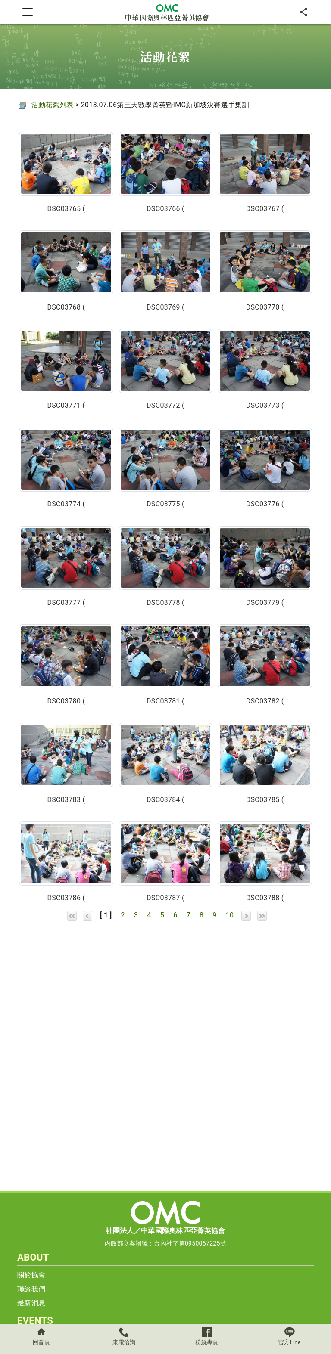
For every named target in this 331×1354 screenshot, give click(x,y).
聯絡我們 (31, 1289)
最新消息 (31, 1303)
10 (230, 915)
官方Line (289, 1336)
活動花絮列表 (52, 105)
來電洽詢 (124, 1336)
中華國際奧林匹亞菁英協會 (167, 12)
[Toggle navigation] (27, 12)
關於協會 (31, 1275)
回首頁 (41, 1336)
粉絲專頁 (207, 1336)
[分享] (303, 12)
